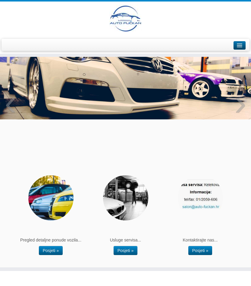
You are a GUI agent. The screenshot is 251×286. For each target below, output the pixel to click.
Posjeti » (51, 250)
